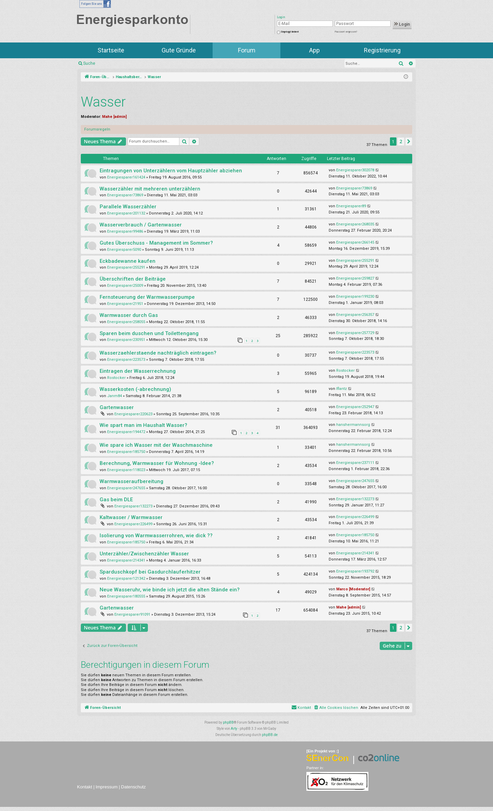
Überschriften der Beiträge (133, 279)
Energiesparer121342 (126, 578)
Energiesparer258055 (126, 322)
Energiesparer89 (351, 206)
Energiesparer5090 (124, 249)
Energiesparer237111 (355, 462)
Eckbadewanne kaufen (127, 261)
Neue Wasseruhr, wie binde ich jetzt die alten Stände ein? (170, 590)
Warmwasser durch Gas (129, 315)
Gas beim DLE (116, 499)
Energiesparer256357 (355, 314)
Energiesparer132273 (133, 506)
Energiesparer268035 (355, 224)
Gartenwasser (117, 407)
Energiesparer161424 (126, 177)
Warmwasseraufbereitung (131, 481)
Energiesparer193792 (355, 571)
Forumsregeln (97, 129)
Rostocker (116, 378)
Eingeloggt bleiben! (290, 31)
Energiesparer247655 (126, 488)
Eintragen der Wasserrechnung (138, 371)
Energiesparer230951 (126, 339)
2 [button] (401, 141)
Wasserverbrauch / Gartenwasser (141, 225)
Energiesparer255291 (126, 267)
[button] (408, 141)
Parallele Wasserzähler (128, 207)
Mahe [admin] (114, 116)
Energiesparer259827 (355, 278)
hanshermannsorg (353, 424)
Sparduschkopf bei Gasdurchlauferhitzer (150, 572)
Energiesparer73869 (125, 195)
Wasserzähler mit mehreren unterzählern (150, 189)
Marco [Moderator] (353, 589)
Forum (246, 50)
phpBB (228, 722)
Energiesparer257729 (355, 333)
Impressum (106, 786)
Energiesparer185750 (126, 452)
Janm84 (114, 396)
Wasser (103, 102)
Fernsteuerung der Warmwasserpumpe (147, 297)
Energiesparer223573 (126, 359)
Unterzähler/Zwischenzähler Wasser (144, 554)
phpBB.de (270, 735)
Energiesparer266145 (355, 242)
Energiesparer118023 (126, 470)
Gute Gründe (179, 50)
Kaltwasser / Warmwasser (131, 517)
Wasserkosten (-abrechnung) (135, 389)
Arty (234, 728)
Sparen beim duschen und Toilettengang (149, 333)
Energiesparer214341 (126, 560)
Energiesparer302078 (355, 170)
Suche (89, 63)
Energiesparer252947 (355, 407)
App (314, 50)
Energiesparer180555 (126, 596)
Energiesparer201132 (126, 213)
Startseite (111, 50)
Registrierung (382, 50)
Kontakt (84, 786)
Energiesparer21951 (125, 304)
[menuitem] (335, 708)
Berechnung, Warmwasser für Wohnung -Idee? (157, 463)
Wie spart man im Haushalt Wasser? (143, 425)
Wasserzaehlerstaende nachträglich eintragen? (158, 353)
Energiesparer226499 (133, 524)
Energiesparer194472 (126, 432)
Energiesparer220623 (133, 414)
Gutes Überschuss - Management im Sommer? (156, 243)
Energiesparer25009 (125, 285)
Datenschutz (133, 786)
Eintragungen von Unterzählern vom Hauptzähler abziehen (171, 171)
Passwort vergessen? (346, 31)
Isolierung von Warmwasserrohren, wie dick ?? (156, 535)
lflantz (341, 388)
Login (402, 24)
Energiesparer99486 (125, 231)
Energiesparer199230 (355, 296)
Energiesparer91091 (132, 614)
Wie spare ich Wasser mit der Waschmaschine (156, 445)
